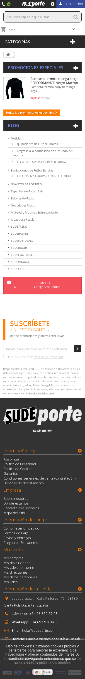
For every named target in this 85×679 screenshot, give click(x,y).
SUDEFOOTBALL (22, 255)
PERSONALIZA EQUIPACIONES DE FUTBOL (43, 176)
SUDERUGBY (19, 248)
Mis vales (11, 582)
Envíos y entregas (17, 537)
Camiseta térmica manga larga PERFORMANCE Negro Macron (54, 80)
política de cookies (55, 663)
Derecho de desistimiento (24, 483)
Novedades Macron (24, 205)
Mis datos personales (20, 577)
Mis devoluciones (17, 562)
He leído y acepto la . (33, 357)
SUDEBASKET (19, 233)
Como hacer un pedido (21, 528)
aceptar (42, 672)
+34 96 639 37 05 (43, 613)
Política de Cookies (18, 468)
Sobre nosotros (16, 498)
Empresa (12, 490)
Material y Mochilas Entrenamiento (34, 212)
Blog (13, 125)
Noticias (16, 138)
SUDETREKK (19, 226)
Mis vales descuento (19, 567)
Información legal (20, 451)
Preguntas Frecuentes (21, 542)
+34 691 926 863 (43, 622)
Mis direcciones (16, 572)
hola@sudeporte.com (39, 630)
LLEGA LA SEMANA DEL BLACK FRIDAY (40, 162)
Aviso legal (11, 459)
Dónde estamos (16, 503)
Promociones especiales (35, 67)
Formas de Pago (16, 533)
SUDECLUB (18, 269)
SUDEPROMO (20, 262)
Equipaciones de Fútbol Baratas (36, 144)
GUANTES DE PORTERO (26, 184)
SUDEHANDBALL (22, 241)
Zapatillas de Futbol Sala (27, 191)
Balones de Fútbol (23, 198)
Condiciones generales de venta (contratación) (40, 478)
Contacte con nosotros (21, 508)
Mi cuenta (13, 549)
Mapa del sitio (14, 512)
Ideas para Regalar (23, 219)
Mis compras (13, 558)
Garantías (11, 473)
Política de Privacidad (48, 357)
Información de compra (26, 520)
